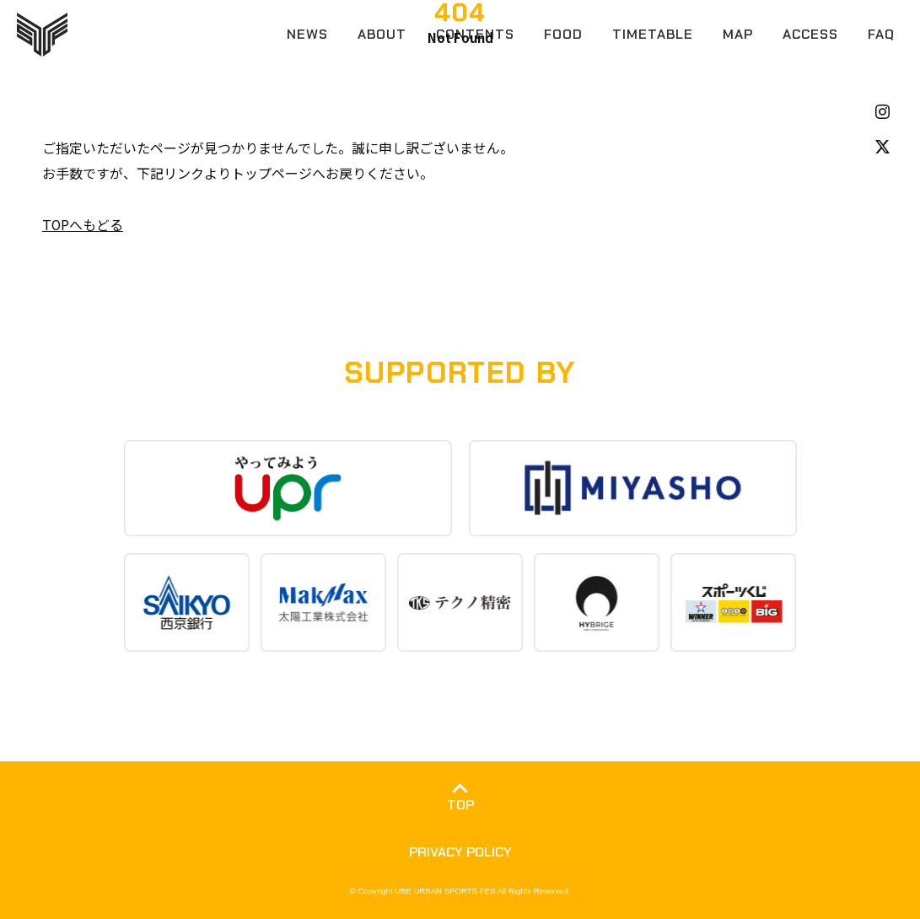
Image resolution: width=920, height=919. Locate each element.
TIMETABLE (652, 34)
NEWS (307, 34)
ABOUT (382, 34)
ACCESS (810, 34)
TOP (460, 804)
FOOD (563, 34)
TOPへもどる (83, 224)
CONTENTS (475, 34)
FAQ (881, 34)
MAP (738, 34)
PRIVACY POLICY (460, 851)
